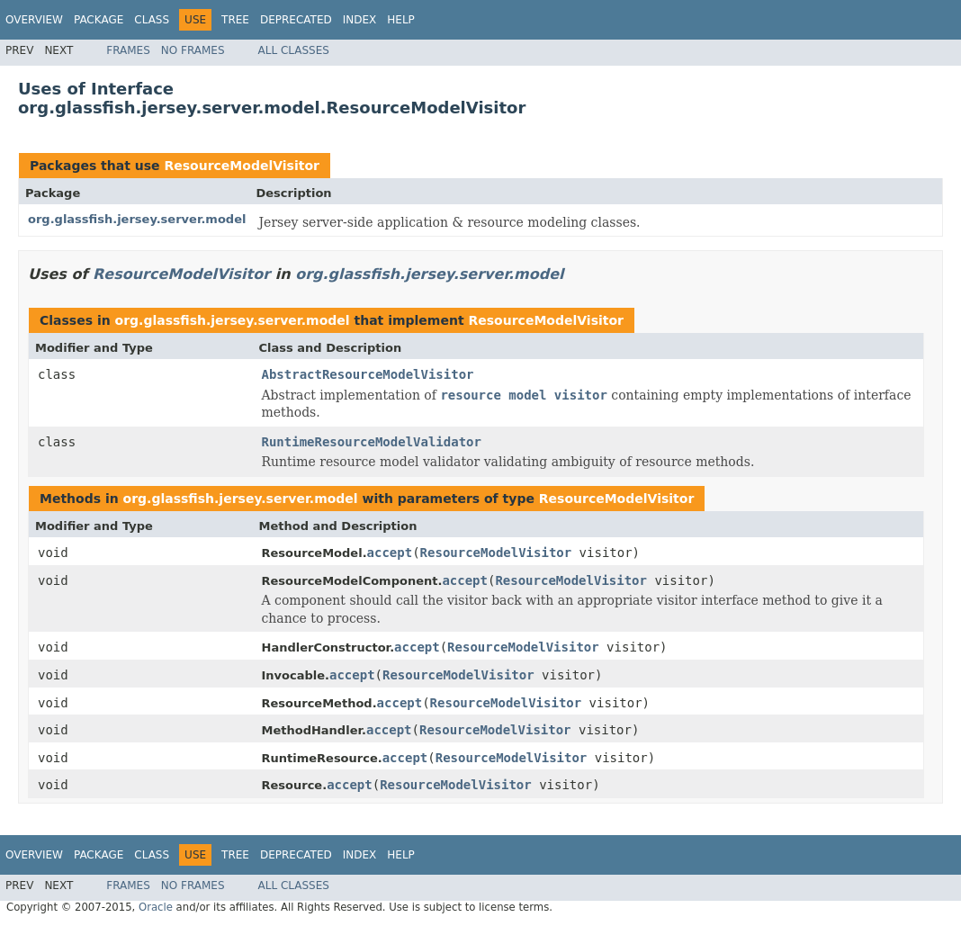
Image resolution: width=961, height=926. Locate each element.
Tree (235, 19)
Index (360, 19)
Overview (34, 19)
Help (401, 19)
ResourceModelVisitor (241, 165)
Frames (128, 50)
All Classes (293, 50)
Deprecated (296, 19)
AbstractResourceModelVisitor (368, 374)
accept (390, 552)
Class (151, 19)
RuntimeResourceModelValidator (371, 442)
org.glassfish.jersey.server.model (137, 219)
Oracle (156, 907)
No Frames (193, 50)
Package (98, 19)
